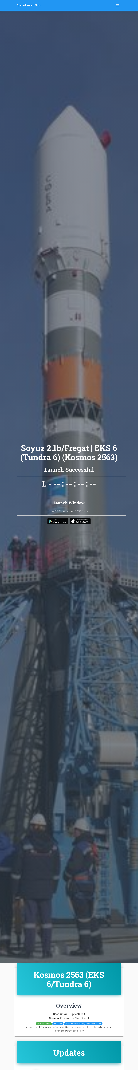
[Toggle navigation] (117, 5)
